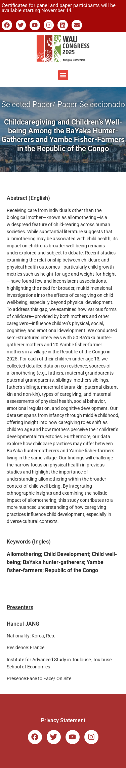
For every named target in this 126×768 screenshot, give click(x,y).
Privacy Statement (63, 720)
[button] (63, 75)
